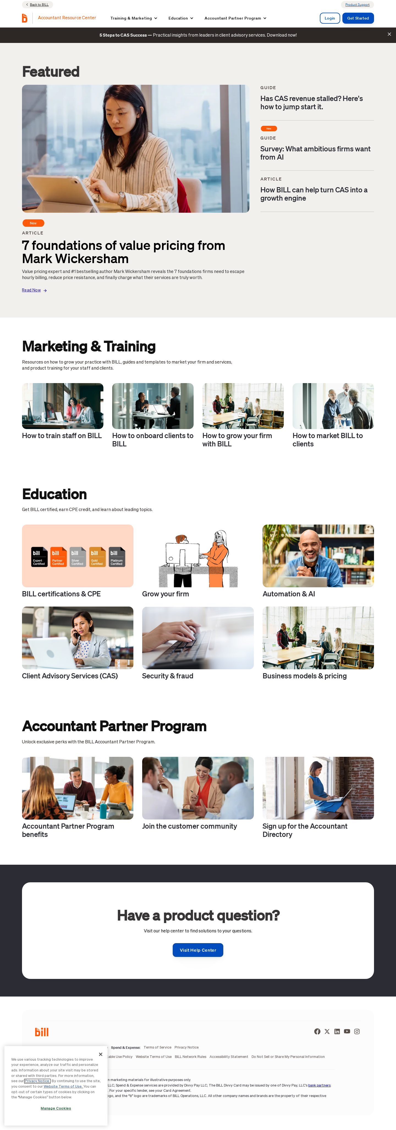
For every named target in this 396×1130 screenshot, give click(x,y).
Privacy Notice (37, 1081)
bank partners (319, 1085)
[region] (56, 1086)
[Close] (101, 1054)
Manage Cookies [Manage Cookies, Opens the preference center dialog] (56, 1108)
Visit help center (198, 950)
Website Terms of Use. (63, 1086)
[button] (134, 18)
